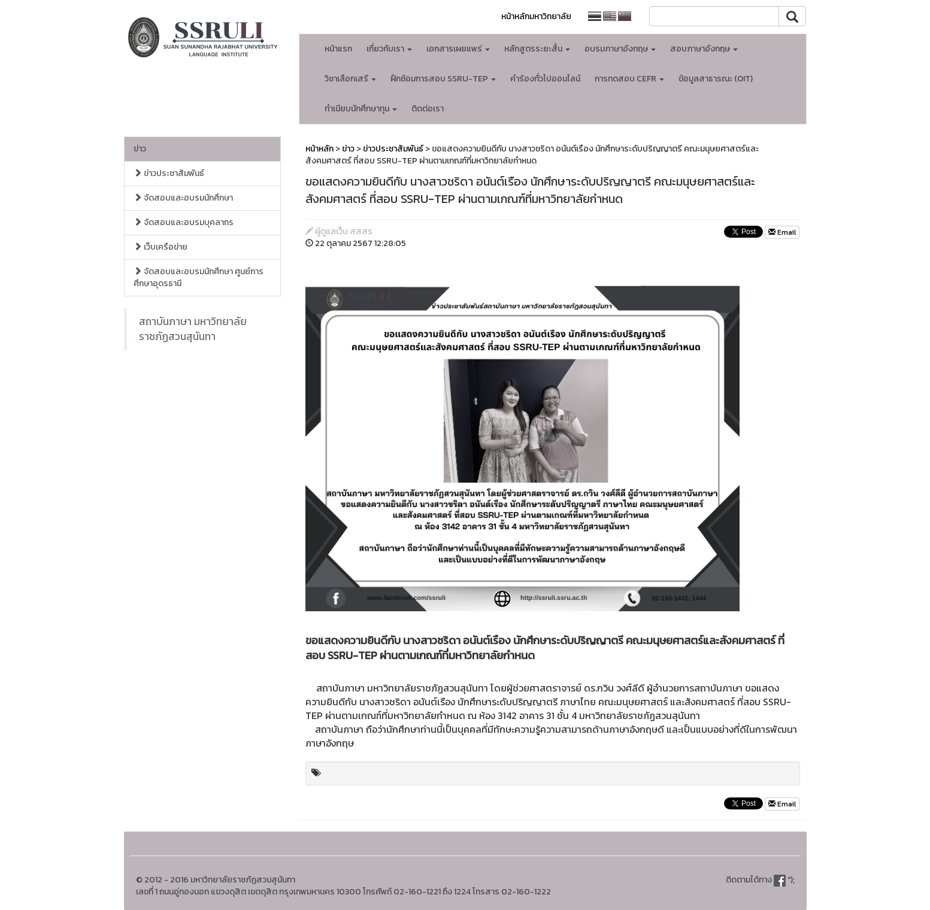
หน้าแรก (338, 49)
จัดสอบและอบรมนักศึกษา (183, 198)
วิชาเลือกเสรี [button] (350, 78)
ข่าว (140, 148)
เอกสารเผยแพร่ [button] (458, 49)
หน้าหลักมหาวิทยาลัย (536, 16)
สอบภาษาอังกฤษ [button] (704, 49)
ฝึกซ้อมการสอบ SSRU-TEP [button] (443, 78)
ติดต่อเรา (427, 108)
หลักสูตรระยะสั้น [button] (537, 49)
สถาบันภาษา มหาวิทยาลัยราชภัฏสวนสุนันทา (193, 329)
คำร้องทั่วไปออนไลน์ (545, 78)
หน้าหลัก (319, 148)
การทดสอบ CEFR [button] (629, 78)
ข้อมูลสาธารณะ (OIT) (715, 78)
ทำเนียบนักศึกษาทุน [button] (361, 108)
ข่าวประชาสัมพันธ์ (169, 173)
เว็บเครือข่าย (160, 247)
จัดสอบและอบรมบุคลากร (184, 222)
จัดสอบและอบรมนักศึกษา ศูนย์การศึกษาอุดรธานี (198, 277)
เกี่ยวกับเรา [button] (389, 49)
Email (782, 232)
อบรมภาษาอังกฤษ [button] (620, 49)
